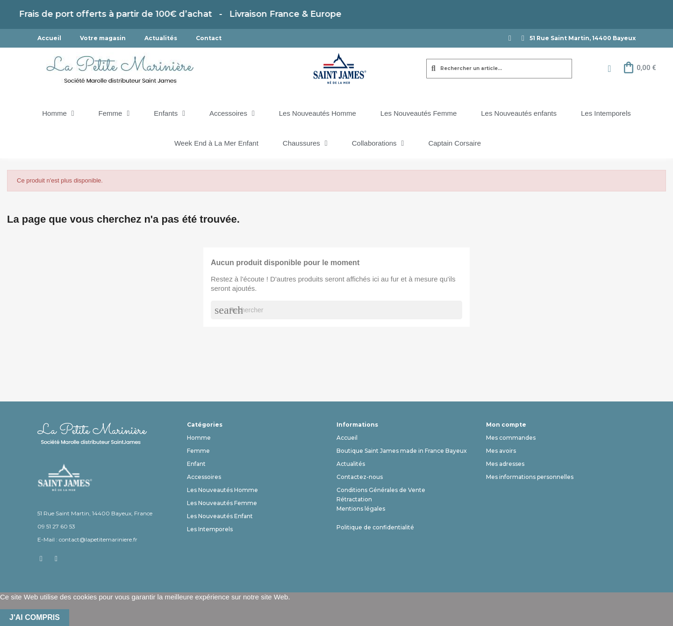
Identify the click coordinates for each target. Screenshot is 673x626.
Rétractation (354, 499)
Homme (58, 113)
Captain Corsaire (454, 143)
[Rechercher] (336, 310)
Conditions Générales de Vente (380, 489)
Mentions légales (360, 508)
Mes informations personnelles (529, 476)
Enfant (196, 463)
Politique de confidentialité (375, 527)
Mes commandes (511, 437)
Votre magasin (103, 38)
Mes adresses (505, 463)
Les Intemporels (606, 113)
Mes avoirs (501, 450)
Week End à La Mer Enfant (216, 143)
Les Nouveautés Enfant (220, 516)
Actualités (160, 38)
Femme (114, 113)
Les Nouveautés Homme (317, 113)
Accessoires (232, 113)
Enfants (169, 113)
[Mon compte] (609, 68)
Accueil (49, 38)
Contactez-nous (359, 476)
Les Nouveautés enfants (519, 113)
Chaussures (305, 143)
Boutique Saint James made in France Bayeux (401, 450)
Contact (209, 38)
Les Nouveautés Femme (418, 113)
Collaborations (378, 143)
